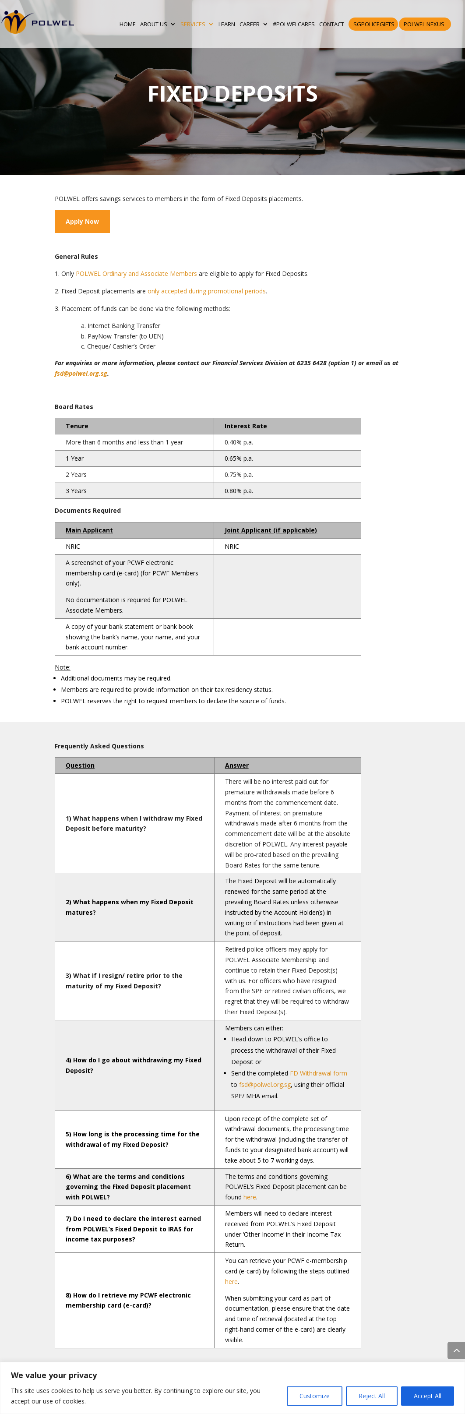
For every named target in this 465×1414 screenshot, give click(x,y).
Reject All (372, 1396)
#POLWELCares (294, 24)
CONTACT (331, 24)
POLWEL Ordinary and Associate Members (136, 273)
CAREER (250, 24)
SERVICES (192, 24)
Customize (314, 1396)
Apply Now (82, 221)
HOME (128, 24)
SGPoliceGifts (374, 24)
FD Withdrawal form (318, 1073)
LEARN (226, 24)
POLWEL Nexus (424, 24)
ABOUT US (153, 24)
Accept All (427, 1396)
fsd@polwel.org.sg (81, 373)
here (249, 1197)
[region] (232, 1388)
